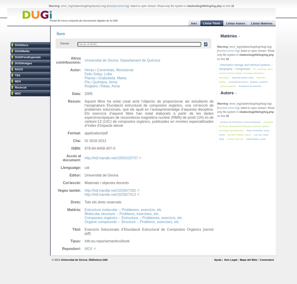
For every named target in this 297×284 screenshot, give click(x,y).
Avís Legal (230, 259)
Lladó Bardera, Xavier (256, 139)
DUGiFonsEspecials (28, 57)
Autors (227, 92)
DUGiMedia (22, 51)
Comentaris (267, 259)
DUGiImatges (23, 63)
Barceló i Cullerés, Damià (239, 135)
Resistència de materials (250, 86)
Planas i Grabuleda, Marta (105, 78)
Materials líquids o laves (243, 78)
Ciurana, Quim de (235, 139)
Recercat (20, 87)
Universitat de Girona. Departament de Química (122, 60)
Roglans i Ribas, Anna (102, 86)
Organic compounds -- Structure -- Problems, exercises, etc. (132, 222)
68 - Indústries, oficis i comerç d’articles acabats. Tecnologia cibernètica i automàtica (246, 73)
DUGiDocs (21, 45)
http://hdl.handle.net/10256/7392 (112, 190)
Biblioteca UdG (98, 259)
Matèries (229, 36)
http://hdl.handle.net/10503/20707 (113, 158)
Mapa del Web (248, 259)
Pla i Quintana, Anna (101, 82)
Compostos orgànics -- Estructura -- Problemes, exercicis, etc (133, 218)
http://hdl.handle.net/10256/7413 (112, 194)
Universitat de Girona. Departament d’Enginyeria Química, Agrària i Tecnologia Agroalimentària (246, 126)
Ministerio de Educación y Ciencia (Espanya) (240, 122)
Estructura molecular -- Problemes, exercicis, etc (123, 210)
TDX (17, 75)
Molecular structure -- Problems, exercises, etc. (122, 214)
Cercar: (65, 43)
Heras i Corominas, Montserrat (109, 70)
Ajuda (217, 259)
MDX (18, 81)
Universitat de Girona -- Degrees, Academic (248, 82)
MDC (18, 93)
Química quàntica (228, 86)
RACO (19, 69)
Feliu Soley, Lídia (98, 74)
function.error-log (118, 6)
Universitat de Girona (74, 259)
